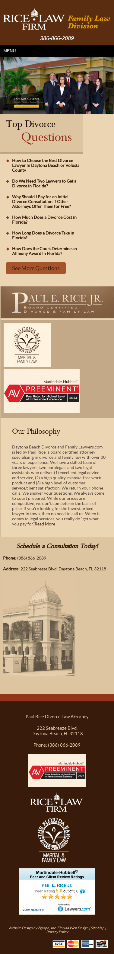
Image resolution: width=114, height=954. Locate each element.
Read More (45, 524)
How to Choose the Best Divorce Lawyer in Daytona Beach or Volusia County (45, 165)
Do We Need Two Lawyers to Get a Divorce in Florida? (44, 183)
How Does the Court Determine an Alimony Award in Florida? (44, 251)
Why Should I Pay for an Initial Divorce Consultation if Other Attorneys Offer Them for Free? (41, 201)
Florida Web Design (72, 928)
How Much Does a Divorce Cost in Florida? (44, 220)
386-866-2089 (57, 38)
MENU (9, 50)
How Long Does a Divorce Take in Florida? (43, 235)
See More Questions (36, 268)
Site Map (97, 928)
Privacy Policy (57, 932)
